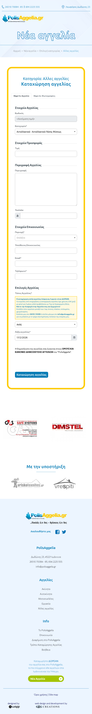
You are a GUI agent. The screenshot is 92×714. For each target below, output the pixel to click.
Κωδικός (19, 113)
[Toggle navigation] (46, 18)
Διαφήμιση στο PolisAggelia (46, 640)
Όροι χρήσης (40, 694)
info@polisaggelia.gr (66, 314)
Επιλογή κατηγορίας (49, 50)
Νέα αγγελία (30, 50)
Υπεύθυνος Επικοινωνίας (27, 245)
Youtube (19, 210)
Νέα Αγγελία (37, 678)
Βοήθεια (46, 649)
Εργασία (46, 603)
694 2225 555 (33, 7)
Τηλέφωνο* (21, 271)
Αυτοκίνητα (46, 594)
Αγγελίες (46, 580)
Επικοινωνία (46, 635)
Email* (18, 258)
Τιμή (17, 148)
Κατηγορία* (21, 126)
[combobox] (46, 132)
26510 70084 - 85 (14, 7)
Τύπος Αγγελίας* (23, 293)
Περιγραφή (20, 170)
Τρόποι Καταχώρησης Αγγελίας (46, 644)
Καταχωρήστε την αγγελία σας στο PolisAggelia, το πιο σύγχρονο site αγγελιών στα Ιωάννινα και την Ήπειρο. (46, 666)
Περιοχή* (19, 232)
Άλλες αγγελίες (46, 608)
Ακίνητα (46, 589)
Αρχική (17, 50)
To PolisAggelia (46, 630)
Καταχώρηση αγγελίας (31, 374)
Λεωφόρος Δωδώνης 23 (78, 7)
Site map (53, 694)
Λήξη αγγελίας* (23, 332)
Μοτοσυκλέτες (46, 598)
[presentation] (33, 360)
